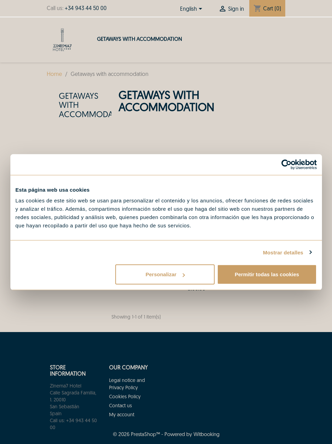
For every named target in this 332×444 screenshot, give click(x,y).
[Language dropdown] (192, 9)
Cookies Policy (125, 397)
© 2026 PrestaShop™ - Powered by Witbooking (166, 434)
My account (121, 415)
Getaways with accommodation (139, 39)
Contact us (120, 406)
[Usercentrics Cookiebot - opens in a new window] (286, 164)
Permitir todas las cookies (267, 274)
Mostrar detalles (283, 252)
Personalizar (165, 274)
